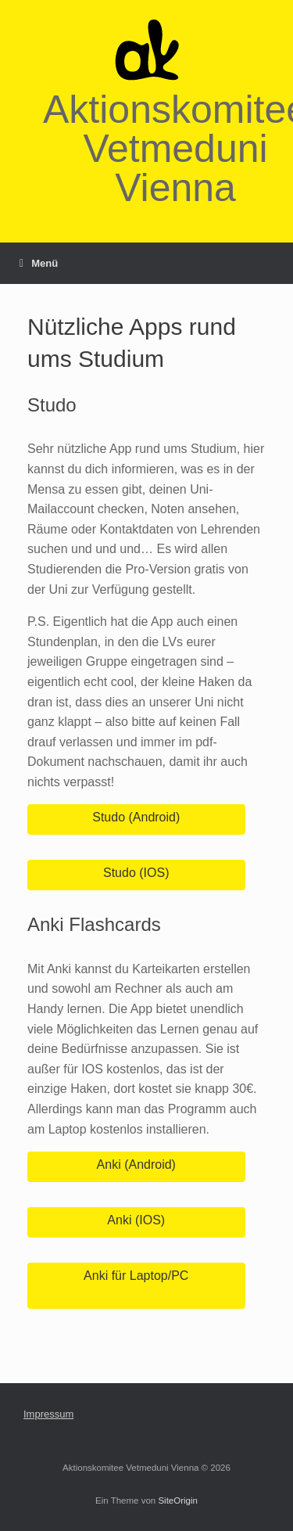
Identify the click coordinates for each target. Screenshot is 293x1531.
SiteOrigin (178, 1500)
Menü (39, 263)
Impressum (48, 1414)
